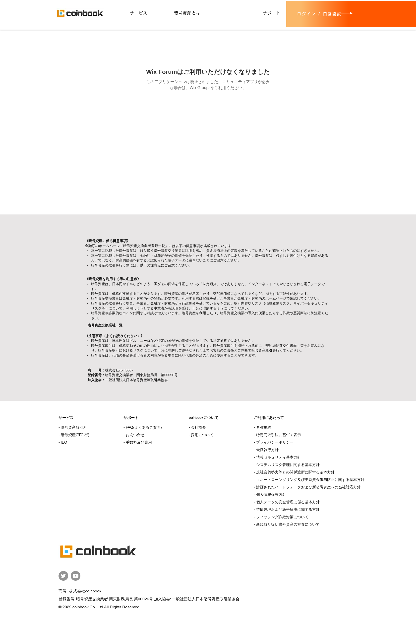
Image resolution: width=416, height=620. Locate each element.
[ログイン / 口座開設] (317, 14)
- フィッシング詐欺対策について (281, 517)
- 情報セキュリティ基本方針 (277, 457)
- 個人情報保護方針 (270, 494)
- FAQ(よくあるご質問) (142, 427)
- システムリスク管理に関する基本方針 (287, 465)
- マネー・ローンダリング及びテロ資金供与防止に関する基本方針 (309, 479)
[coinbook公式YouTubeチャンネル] (75, 576)
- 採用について (201, 435)
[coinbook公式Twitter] (63, 576)
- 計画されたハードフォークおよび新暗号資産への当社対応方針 (307, 487)
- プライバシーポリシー (274, 442)
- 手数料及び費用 (137, 442)
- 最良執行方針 (266, 450)
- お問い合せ (133, 435)
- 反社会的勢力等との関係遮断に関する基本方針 (294, 472)
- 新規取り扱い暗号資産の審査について (287, 524)
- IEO (63, 442)
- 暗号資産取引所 (73, 427)
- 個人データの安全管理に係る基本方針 (287, 502)
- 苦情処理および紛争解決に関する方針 (287, 509)
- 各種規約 (262, 427)
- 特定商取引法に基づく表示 (277, 435)
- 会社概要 (197, 427)
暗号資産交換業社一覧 (105, 325)
